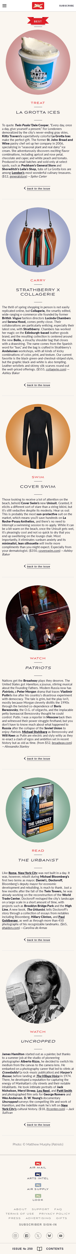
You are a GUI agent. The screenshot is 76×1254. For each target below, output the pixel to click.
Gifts (61, 1218)
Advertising (38, 1218)
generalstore (18, 176)
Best (38, 21)
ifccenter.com (55, 1109)
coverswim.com (49, 550)
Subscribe (66, 6)
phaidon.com (10, 927)
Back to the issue (38, 188)
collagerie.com (55, 369)
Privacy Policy (54, 1214)
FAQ (58, 1209)
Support (41, 1209)
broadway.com (61, 742)
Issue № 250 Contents (38, 1249)
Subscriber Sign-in (38, 1224)
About (20, 1209)
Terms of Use (20, 1214)
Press (15, 1218)
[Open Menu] (4, 5)
